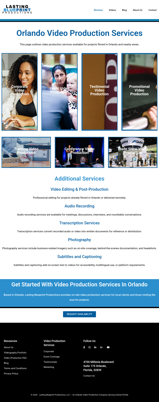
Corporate (49, 351)
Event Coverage (52, 356)
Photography (79, 239)
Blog (124, 10)
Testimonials (50, 362)
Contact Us (89, 375)
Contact (152, 10)
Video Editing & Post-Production (79, 189)
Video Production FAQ (15, 358)
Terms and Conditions (15, 368)
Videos (112, 10)
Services (98, 10)
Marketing (49, 367)
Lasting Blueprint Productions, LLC (54, 395)
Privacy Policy (11, 373)
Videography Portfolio (15, 352)
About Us (138, 10)
